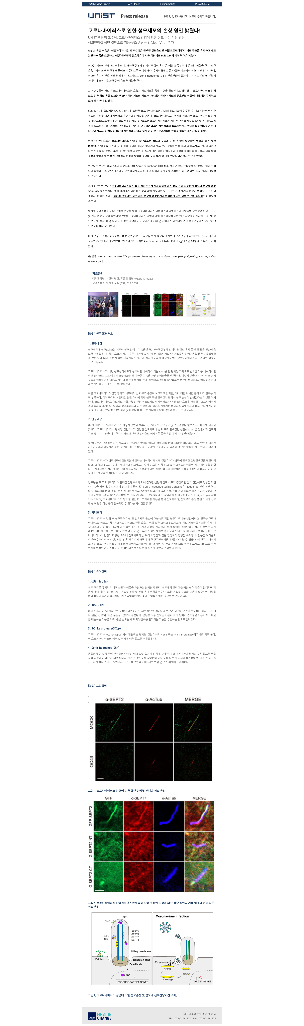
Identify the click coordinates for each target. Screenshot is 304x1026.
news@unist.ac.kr (206, 1014)
